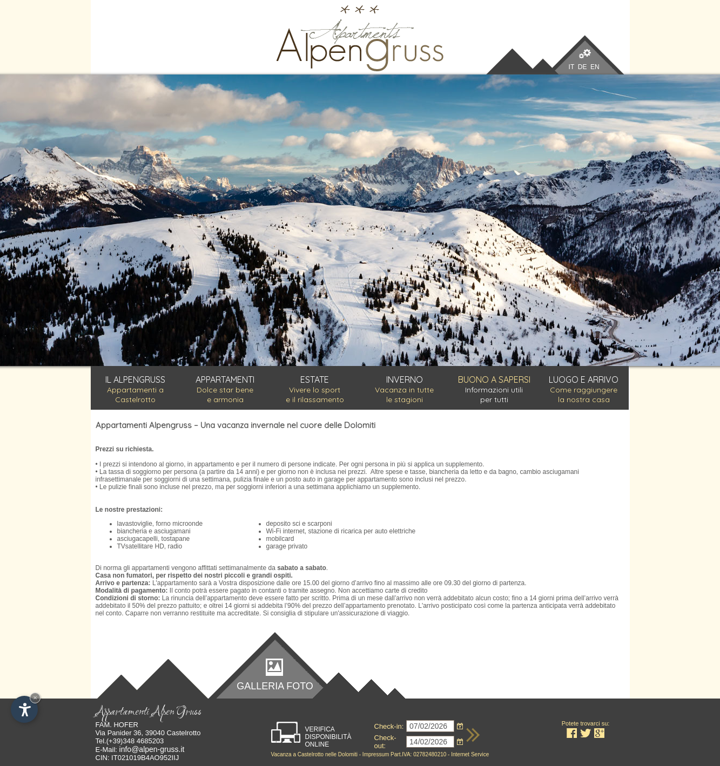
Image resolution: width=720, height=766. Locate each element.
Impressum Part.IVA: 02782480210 (404, 754)
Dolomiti (348, 754)
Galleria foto (275, 685)
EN (595, 67)
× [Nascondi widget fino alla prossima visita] (35, 698)
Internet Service (470, 754)
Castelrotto (310, 754)
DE (582, 67)
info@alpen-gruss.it (152, 749)
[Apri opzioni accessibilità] (24, 709)
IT (571, 67)
